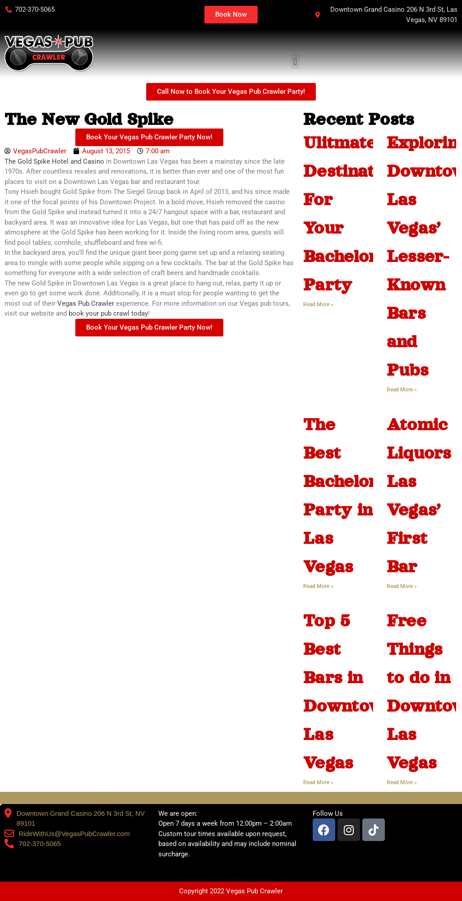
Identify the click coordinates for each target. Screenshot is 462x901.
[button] (295, 61)
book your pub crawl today (108, 313)
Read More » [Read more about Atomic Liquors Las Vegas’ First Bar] (402, 586)
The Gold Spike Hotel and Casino (54, 161)
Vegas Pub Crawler (85, 303)
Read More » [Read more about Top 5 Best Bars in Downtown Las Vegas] (318, 782)
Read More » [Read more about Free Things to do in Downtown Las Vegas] (402, 782)
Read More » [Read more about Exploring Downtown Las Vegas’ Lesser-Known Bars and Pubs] (402, 389)
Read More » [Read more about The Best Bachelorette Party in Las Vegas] (318, 586)
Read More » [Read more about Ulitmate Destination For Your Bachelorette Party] (318, 304)
